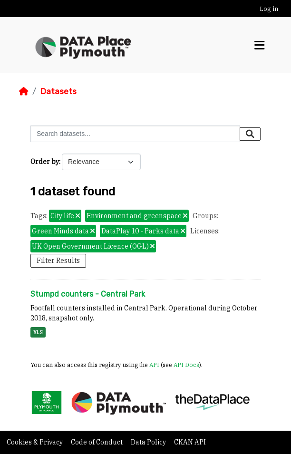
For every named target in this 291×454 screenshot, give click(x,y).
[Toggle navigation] (259, 45)
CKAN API (190, 442)
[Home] (24, 91)
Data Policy (149, 442)
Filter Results (58, 260)
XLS (38, 332)
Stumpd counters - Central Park (87, 294)
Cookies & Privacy (35, 442)
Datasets (58, 91)
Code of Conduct (97, 442)
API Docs (186, 364)
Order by (44, 161)
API (154, 364)
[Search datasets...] (135, 134)
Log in (269, 9)
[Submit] (250, 134)
